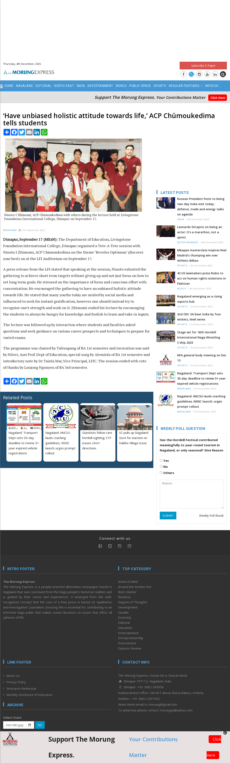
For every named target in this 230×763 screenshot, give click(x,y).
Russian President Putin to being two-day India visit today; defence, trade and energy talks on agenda (200, 206)
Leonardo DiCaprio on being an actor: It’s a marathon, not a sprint (199, 232)
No (164, 466)
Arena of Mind (128, 581)
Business (124, 597)
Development (128, 607)
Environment (127, 643)
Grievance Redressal (21, 688)
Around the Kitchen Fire (134, 587)
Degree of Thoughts (132, 602)
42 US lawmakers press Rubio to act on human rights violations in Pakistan (201, 278)
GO (40, 725)
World (121, 85)
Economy (124, 617)
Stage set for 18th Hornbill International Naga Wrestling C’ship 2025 (198, 337)
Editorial (44, 85)
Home (9, 85)
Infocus (211, 85)
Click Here (217, 98)
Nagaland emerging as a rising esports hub (199, 299)
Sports (160, 85)
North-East (64, 85)
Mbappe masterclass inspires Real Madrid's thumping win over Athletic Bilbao (201, 255)
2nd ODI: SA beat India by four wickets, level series (199, 316)
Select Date (12, 717)
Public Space (140, 85)
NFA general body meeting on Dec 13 (201, 357)
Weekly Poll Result (211, 515)
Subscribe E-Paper (203, 66)
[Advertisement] (115, 29)
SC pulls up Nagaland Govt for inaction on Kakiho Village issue (133, 437)
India (81, 85)
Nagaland (24, 85)
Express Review (129, 648)
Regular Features (186, 85)
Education (125, 628)
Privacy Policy (16, 682)
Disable (123, 612)
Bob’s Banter (127, 592)
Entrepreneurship (130, 638)
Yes (164, 460)
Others (167, 473)
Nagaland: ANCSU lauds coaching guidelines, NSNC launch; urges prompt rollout (60, 442)
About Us (13, 676)
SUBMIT (168, 516)
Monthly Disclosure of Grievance (29, 695)
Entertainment (100, 85)
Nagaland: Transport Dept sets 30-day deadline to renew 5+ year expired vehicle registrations (201, 378)
